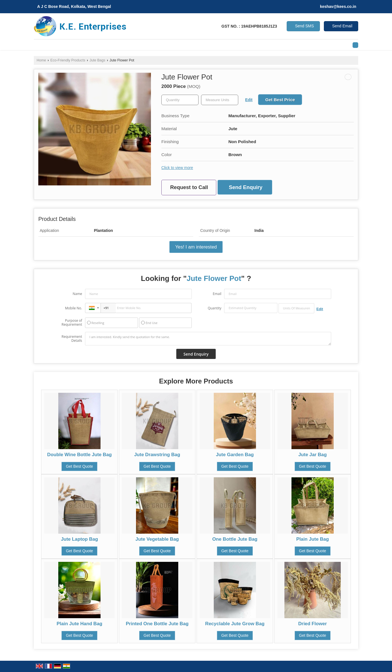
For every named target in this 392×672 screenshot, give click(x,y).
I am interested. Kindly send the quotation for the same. (208, 338)
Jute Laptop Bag (79, 539)
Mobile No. (73, 308)
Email (217, 293)
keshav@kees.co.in (338, 6)
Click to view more (177, 167)
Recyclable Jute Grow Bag (235, 623)
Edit (249, 99)
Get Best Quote (79, 466)
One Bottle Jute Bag (234, 539)
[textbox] (219, 100)
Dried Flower (312, 623)
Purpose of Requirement (71, 323)
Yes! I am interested (196, 247)
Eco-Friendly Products (67, 60)
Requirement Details (71, 339)
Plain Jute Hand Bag (79, 623)
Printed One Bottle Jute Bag (157, 623)
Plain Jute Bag (312, 539)
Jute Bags (97, 60)
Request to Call (189, 187)
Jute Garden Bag (235, 454)
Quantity (214, 308)
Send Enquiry (245, 187)
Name (77, 293)
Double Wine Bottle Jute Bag (79, 454)
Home (41, 60)
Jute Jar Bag (312, 454)
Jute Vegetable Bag (157, 539)
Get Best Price (280, 99)
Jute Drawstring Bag (157, 454)
